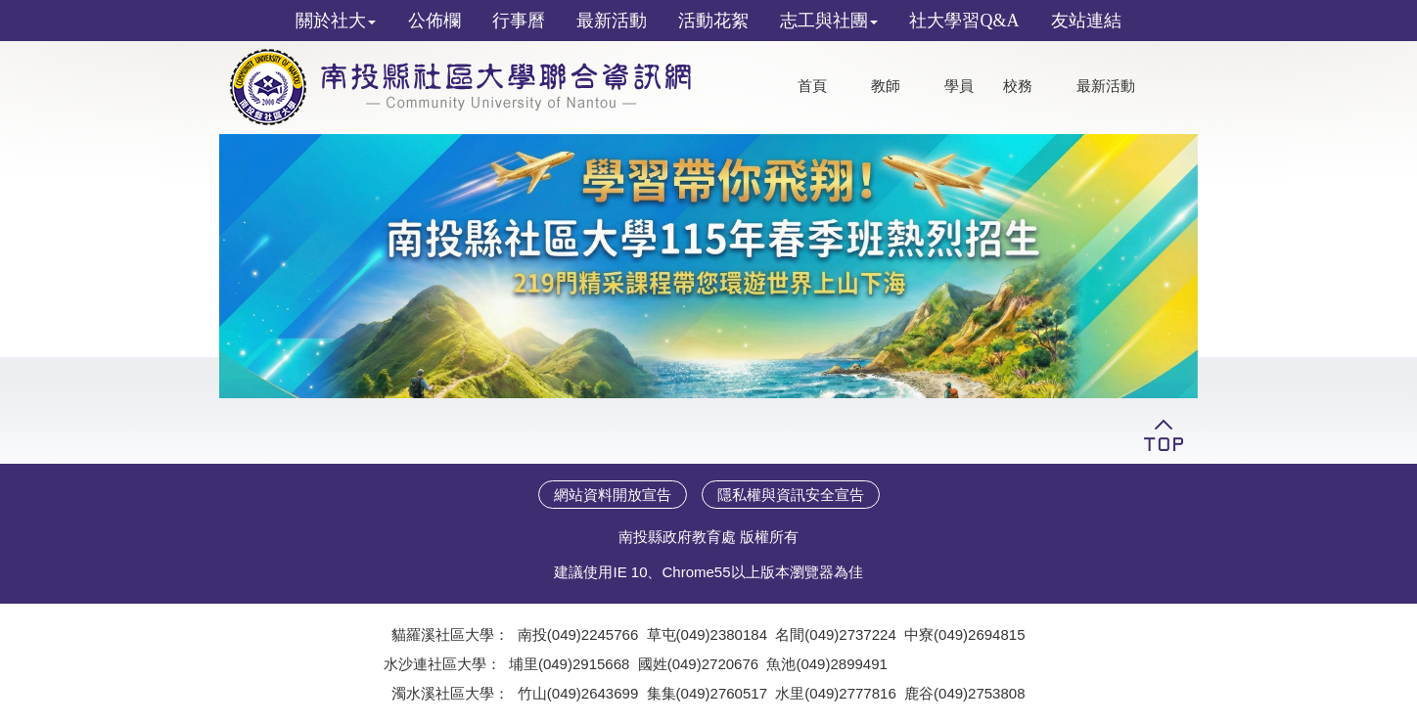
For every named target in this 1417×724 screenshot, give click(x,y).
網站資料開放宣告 (612, 494)
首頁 (812, 86)
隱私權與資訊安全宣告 (790, 494)
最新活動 (1105, 86)
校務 (1017, 86)
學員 (959, 86)
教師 (885, 86)
